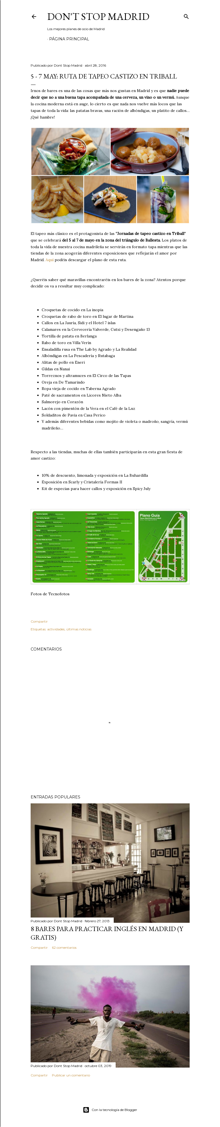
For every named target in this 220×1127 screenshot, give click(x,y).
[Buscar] (186, 15)
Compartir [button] (39, 621)
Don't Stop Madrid (98, 16)
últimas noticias (78, 629)
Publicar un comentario (71, 1075)
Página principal (69, 38)
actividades (56, 629)
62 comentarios (64, 947)
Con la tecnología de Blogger (110, 1110)
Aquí (50, 259)
